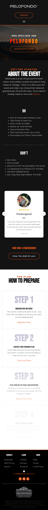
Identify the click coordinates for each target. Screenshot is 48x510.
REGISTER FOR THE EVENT (24, 49)
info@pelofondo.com (24, 473)
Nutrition (23, 463)
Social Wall (8, 460)
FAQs (35, 460)
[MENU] (24, 21)
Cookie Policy (38, 467)
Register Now (24, 322)
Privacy (36, 463)
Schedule (24, 467)
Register (24, 15)
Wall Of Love (9, 463)
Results (7, 467)
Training (23, 460)
